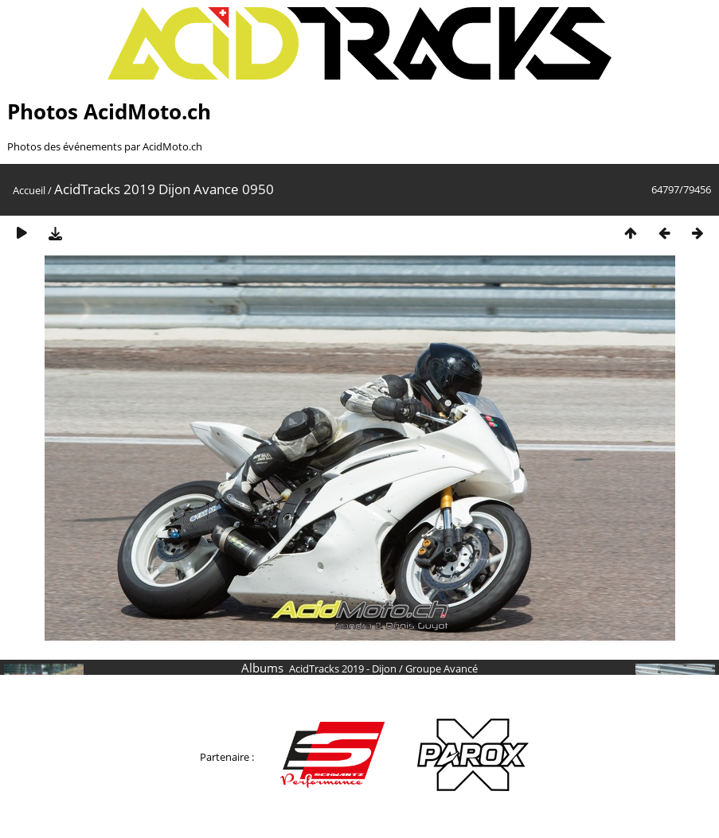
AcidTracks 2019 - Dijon (343, 668)
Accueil (29, 190)
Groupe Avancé (441, 668)
